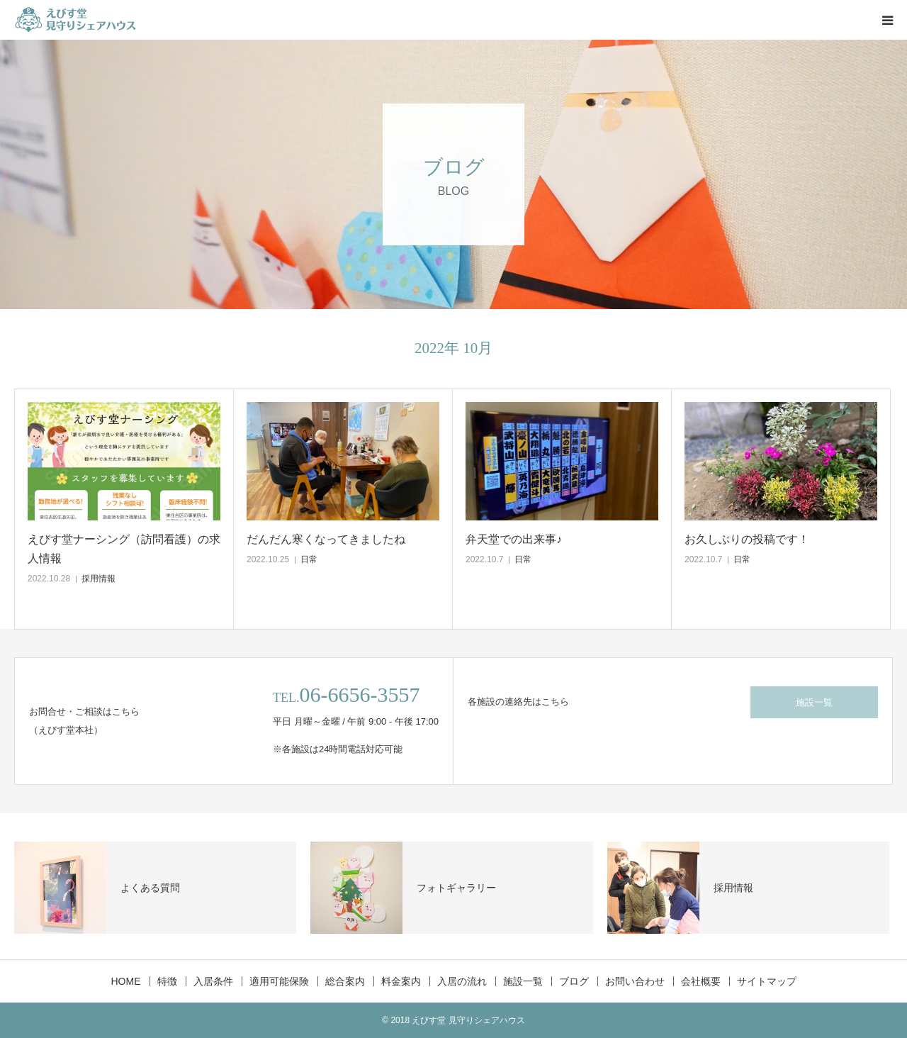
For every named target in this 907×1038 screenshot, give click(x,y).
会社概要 (701, 981)
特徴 (167, 981)
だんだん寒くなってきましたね (326, 539)
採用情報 (98, 579)
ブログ (574, 981)
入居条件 (213, 981)
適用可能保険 (279, 981)
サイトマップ (766, 981)
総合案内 (345, 981)
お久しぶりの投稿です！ (747, 539)
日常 (308, 559)
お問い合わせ (635, 981)
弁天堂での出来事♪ (514, 539)
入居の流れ (462, 981)
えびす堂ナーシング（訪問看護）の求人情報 (124, 548)
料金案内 (401, 981)
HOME (126, 981)
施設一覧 (814, 702)
